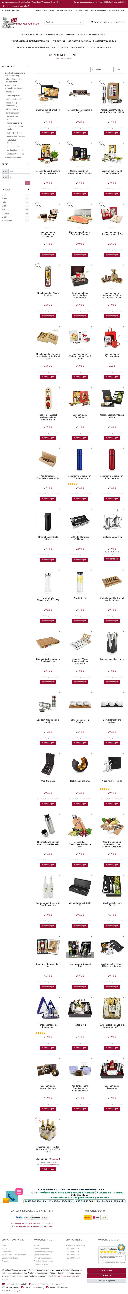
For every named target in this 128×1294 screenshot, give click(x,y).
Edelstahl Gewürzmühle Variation (48, 721)
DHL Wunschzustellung (34, 1287)
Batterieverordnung (10, 1258)
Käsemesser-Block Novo (112, 659)
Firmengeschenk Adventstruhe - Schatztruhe (80, 295)
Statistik (23, 1284)
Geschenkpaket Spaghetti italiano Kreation (48, 172)
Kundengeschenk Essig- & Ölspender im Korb (112, 1026)
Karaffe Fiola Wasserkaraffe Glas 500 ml (48, 600)
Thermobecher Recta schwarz (48, 538)
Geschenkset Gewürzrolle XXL (80, 111)
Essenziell (10, 1284)
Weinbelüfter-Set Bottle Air (80, 904)
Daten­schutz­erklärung (66, 1276)
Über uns (6, 1245)
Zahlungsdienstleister (41, 1284)
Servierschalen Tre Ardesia (112, 721)
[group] (48, 93)
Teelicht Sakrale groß (80, 781)
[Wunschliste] (116, 10)
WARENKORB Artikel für (107, 22)
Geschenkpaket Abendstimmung (48, 1087)
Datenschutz (7, 1252)
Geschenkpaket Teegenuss (112, 1087)
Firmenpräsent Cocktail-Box (80, 965)
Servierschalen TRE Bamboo (80, 721)
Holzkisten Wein (60, 47)
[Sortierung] (102, 69)
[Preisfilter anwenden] (27, 183)
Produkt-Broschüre (42, 1264)
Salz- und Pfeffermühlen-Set (48, 965)
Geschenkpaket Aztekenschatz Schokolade (48, 234)
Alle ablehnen (106, 1275)
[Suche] (81, 22)
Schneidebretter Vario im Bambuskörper (48, 660)
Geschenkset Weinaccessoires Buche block (80, 844)
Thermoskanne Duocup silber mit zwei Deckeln (48, 843)
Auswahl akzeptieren (107, 1281)
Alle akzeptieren (106, 1270)
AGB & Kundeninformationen (14, 1255)
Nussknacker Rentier (112, 781)
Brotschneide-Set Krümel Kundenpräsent (112, 599)
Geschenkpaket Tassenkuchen (112, 355)
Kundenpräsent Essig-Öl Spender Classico (48, 904)
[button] (53, 10)
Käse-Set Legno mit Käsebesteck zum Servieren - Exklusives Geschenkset (112, 844)
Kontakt (37, 1245)
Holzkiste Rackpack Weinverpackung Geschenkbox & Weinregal (48, 417)
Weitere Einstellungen (11, 1291)
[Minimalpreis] (19, 171)
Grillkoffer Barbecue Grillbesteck (80, 538)
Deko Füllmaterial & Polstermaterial (86, 35)
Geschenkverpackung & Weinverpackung (42, 35)
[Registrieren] (99, 10)
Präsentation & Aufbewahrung (33, 47)
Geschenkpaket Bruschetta (80, 416)
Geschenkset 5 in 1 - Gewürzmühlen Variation (80, 172)
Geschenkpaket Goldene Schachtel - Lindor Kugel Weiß (48, 356)
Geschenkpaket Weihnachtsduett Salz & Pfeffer (80, 356)
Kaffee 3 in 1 (80, 1025)
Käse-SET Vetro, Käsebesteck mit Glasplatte (80, 661)
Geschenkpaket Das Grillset (112, 904)
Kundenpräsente (80, 47)
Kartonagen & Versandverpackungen (30, 41)
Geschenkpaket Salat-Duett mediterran (112, 172)
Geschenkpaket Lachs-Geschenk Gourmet (80, 233)
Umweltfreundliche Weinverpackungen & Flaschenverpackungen (43, 1258)
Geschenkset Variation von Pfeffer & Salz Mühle (112, 111)
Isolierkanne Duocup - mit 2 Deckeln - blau (80, 477)
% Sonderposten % (101, 47)
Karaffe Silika (80, 598)
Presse (5, 1261)
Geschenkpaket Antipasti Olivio (112, 416)
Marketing (60, 1284)
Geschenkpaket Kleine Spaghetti (48, 294)
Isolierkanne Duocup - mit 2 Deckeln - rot (112, 477)
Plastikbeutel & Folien (105, 41)
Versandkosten (54, 128)
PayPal (53, 1287)
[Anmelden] (82, 10)
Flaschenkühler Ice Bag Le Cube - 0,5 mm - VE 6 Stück (48, 1149)
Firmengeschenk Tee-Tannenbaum (48, 1026)
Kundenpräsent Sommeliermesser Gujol (48, 477)
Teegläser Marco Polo (112, 537)
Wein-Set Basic (48, 781)
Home (58, 58)
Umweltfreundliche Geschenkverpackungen (44, 1250)
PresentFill (59, 41)
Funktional (65, 1287)
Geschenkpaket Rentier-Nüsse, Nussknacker (112, 965)
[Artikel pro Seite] (120, 69)
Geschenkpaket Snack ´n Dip (48, 111)
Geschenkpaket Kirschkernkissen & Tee (112, 233)
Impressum (6, 1249)
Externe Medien (12, 1287)
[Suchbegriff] (63, 22)
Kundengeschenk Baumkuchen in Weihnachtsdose (80, 1088)
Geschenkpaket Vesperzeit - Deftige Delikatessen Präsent (112, 295)
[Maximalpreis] (19, 177)
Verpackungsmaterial (79, 41)
